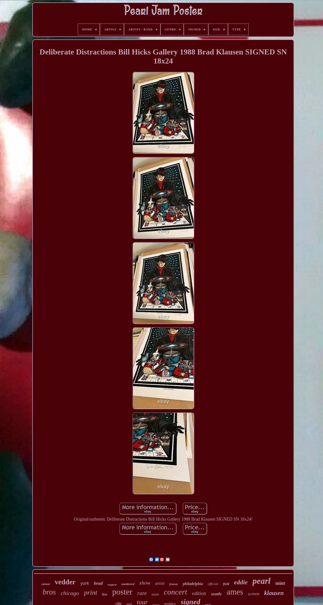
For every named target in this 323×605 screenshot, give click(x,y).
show (144, 583)
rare (142, 593)
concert (175, 591)
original (112, 584)
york (84, 583)
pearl (262, 581)
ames (235, 591)
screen (253, 593)
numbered (127, 584)
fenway (173, 584)
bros (49, 592)
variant (45, 584)
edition (199, 593)
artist (160, 583)
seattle (216, 594)
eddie (241, 582)
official (213, 584)
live (104, 594)
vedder (65, 582)
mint (280, 583)
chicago (70, 593)
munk (155, 594)
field (226, 584)
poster (122, 591)
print (90, 592)
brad (98, 583)
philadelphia (193, 584)
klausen (274, 593)
